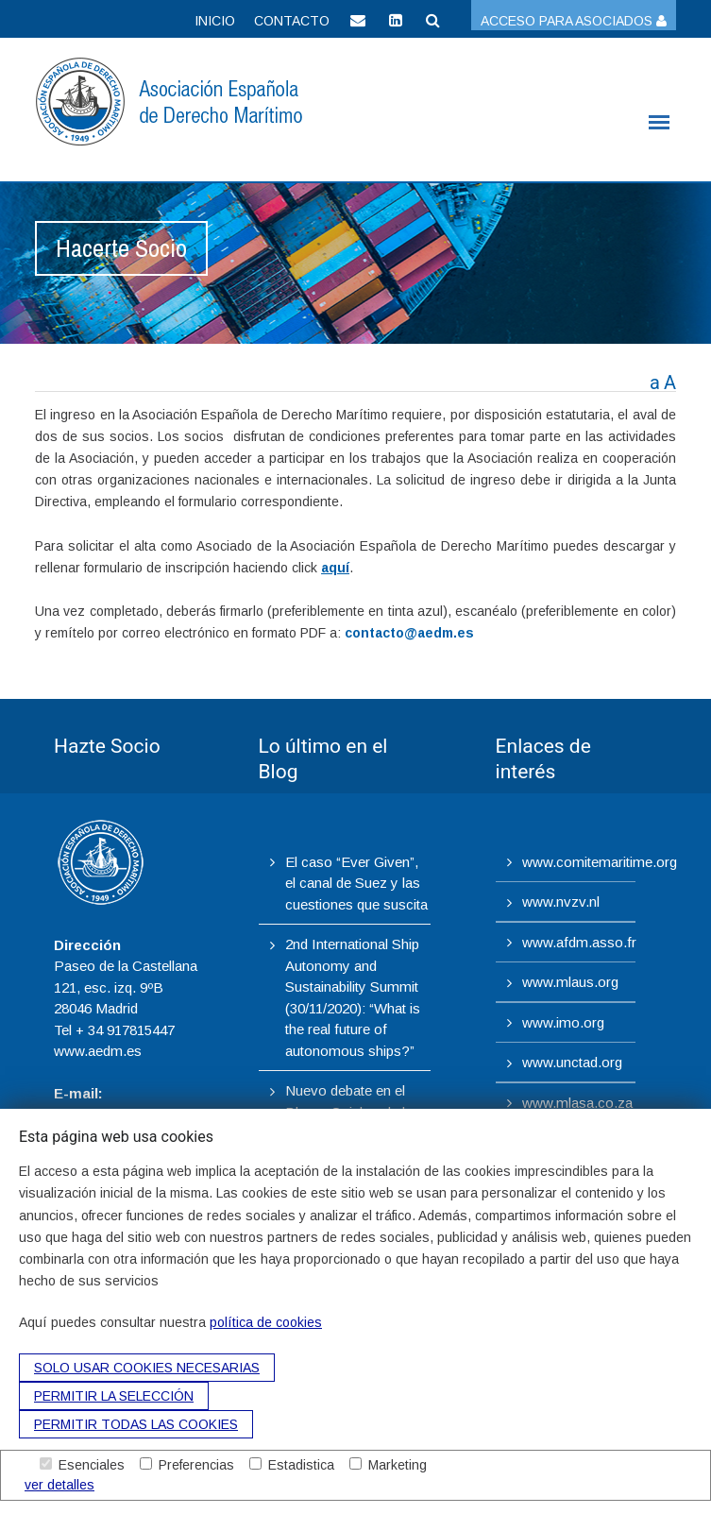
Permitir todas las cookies (136, 1424)
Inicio (215, 20)
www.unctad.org (572, 1062)
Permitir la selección (114, 1395)
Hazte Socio (107, 746)
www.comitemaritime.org (599, 862)
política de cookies (266, 1322)
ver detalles (59, 1484)
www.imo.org (563, 1022)
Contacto (292, 20)
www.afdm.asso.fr (579, 942)
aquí (335, 567)
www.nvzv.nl (561, 901)
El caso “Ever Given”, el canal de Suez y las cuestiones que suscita (356, 883)
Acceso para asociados (574, 20)
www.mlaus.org (570, 982)
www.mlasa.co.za (577, 1103)
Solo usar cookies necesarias (147, 1367)
